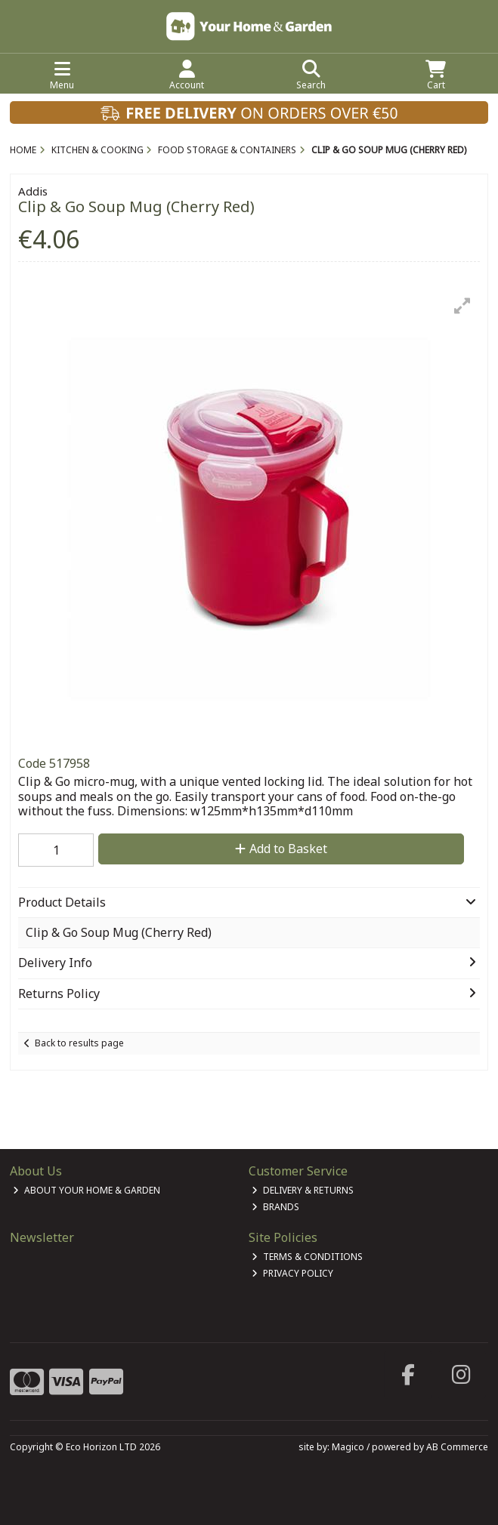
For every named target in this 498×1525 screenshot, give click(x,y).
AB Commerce (457, 1446)
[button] (462, 306)
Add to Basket (281, 848)
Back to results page (79, 1043)
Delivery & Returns (303, 1190)
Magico (348, 1446)
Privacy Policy (292, 1273)
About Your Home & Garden (86, 1190)
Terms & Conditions (307, 1256)
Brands (275, 1206)
